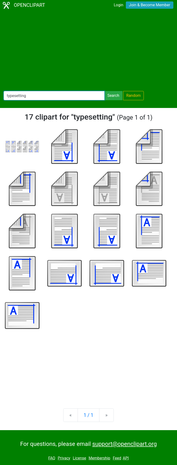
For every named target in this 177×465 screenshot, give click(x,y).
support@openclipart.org (124, 444)
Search (113, 95)
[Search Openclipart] (54, 95)
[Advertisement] (88, 51)
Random (133, 95)
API (126, 458)
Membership (99, 458)
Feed (117, 458)
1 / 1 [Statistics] (89, 415)
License (79, 458)
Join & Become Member (149, 5)
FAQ (51, 458)
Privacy (64, 458)
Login (118, 5)
